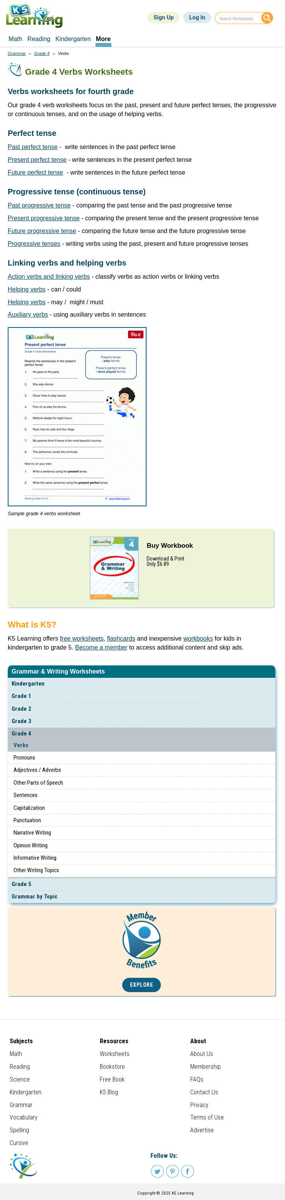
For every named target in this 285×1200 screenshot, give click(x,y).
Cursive (19, 1143)
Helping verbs (27, 289)
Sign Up (164, 17)
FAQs (196, 1079)
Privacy (199, 1105)
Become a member (101, 647)
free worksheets (82, 638)
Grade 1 (21, 696)
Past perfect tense (33, 147)
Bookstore (112, 1066)
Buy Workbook (170, 545)
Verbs (21, 745)
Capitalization (29, 807)
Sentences (26, 795)
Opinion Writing (31, 845)
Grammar (17, 53)
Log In (197, 17)
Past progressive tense (39, 205)
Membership (205, 1066)
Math (16, 1054)
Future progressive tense (42, 231)
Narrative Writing (32, 832)
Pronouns (24, 757)
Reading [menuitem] (39, 39)
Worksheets (115, 1054)
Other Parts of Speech (38, 782)
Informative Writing (35, 857)
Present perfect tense (37, 159)
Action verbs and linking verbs (49, 276)
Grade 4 (21, 733)
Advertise (202, 1130)
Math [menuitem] (15, 39)
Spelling (19, 1130)
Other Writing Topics (36, 870)
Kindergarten (28, 683)
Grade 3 (21, 721)
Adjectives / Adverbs (37, 769)
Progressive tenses (34, 243)
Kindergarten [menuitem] (73, 39)
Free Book (112, 1079)
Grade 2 (21, 708)
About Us (201, 1054)
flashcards (121, 638)
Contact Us (204, 1092)
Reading (20, 1066)
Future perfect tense (35, 172)
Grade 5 (21, 884)
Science (20, 1079)
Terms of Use (207, 1117)
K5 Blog (109, 1092)
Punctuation (27, 820)
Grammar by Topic (35, 896)
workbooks (198, 638)
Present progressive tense (44, 218)
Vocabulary (24, 1117)
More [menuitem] (103, 39)
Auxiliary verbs (28, 314)
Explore (142, 985)
